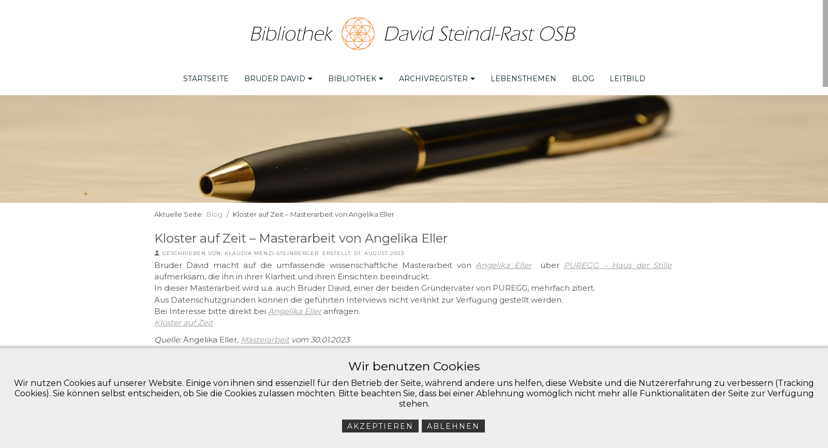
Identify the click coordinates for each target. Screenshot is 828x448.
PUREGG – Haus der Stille (618, 265)
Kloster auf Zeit (183, 322)
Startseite (206, 78)
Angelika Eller (503, 265)
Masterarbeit (265, 339)
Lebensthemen (523, 78)
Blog (583, 78)
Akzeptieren (380, 426)
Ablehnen (453, 426)
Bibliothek (355, 78)
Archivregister (437, 78)
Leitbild (627, 78)
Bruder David (278, 78)
